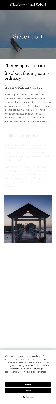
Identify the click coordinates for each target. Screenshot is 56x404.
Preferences (28, 397)
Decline (28, 391)
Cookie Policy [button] (23, 369)
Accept (28, 384)
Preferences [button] (41, 372)
